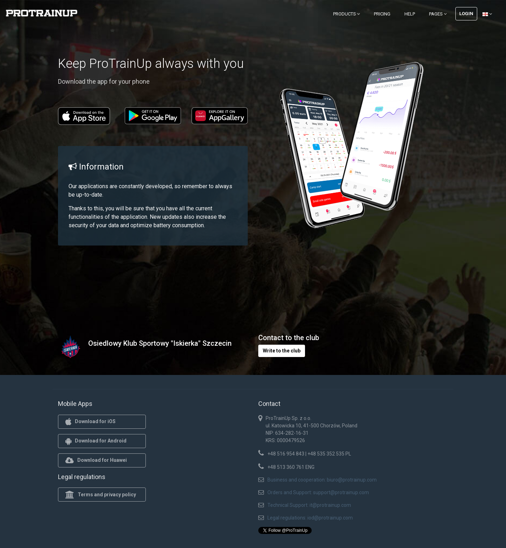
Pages (438, 14)
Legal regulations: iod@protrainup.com (310, 518)
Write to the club (281, 350)
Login (466, 13)
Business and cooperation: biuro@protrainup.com (322, 480)
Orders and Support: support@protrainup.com (318, 492)
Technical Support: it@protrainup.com (309, 505)
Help (409, 14)
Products (346, 14)
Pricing (382, 14)
